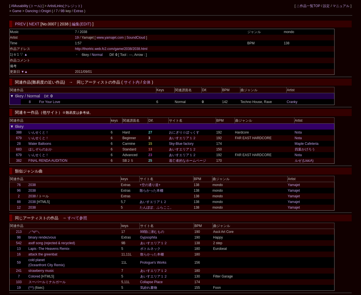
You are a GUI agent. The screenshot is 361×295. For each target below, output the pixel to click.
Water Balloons (39, 144)
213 (19, 232)
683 (19, 149)
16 (19, 254)
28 (19, 144)
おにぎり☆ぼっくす (184, 132)
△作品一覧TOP (308, 6)
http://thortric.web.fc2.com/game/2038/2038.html (111, 49)
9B (62, 11)
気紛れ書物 (148, 288)
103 (19, 282)
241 (19, 271)
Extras (78, 11)
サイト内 (132, 82)
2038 (32, 185)
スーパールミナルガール (47, 282)
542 (19, 243)
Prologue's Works (153, 263)
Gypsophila (148, 237)
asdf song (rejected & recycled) (51, 243)
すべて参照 (77, 218)
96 (19, 191)
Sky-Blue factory (181, 144)
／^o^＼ (34, 232)
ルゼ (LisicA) (304, 161)
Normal (97, 55)
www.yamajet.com (110, 38)
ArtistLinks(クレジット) (64, 6)
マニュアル (341, 6)
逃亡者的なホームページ (187, 161)
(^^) (31, 288)
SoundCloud (136, 38)
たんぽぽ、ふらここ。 (156, 207)
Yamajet (294, 185)
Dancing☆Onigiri (38, 11)
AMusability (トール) (27, 6)
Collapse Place (151, 282)
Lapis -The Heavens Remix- (49, 249)
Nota (298, 132)
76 (19, 185)
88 (19, 202)
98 (19, 237)
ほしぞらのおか (40, 149)
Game (17, 11)
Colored (34, 276)
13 (19, 249)
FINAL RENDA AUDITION (47, 161)
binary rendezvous (42, 237)
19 (77, 38)
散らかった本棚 (151, 191)
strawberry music (41, 271)
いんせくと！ (38, 132)
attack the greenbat (43, 254)
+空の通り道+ (150, 185)
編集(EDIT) (81, 24)
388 (19, 132)
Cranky (292, 102)
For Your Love (49, 102)
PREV (20, 24)
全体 (147, 82)
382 (19, 161)
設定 (326, 6)
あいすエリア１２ (182, 138)
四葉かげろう (305, 149)
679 (19, 138)
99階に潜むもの (152, 232)
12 (19, 207)
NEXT (34, 24)
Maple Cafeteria (307, 144)
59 (19, 263)
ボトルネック (150, 249)
